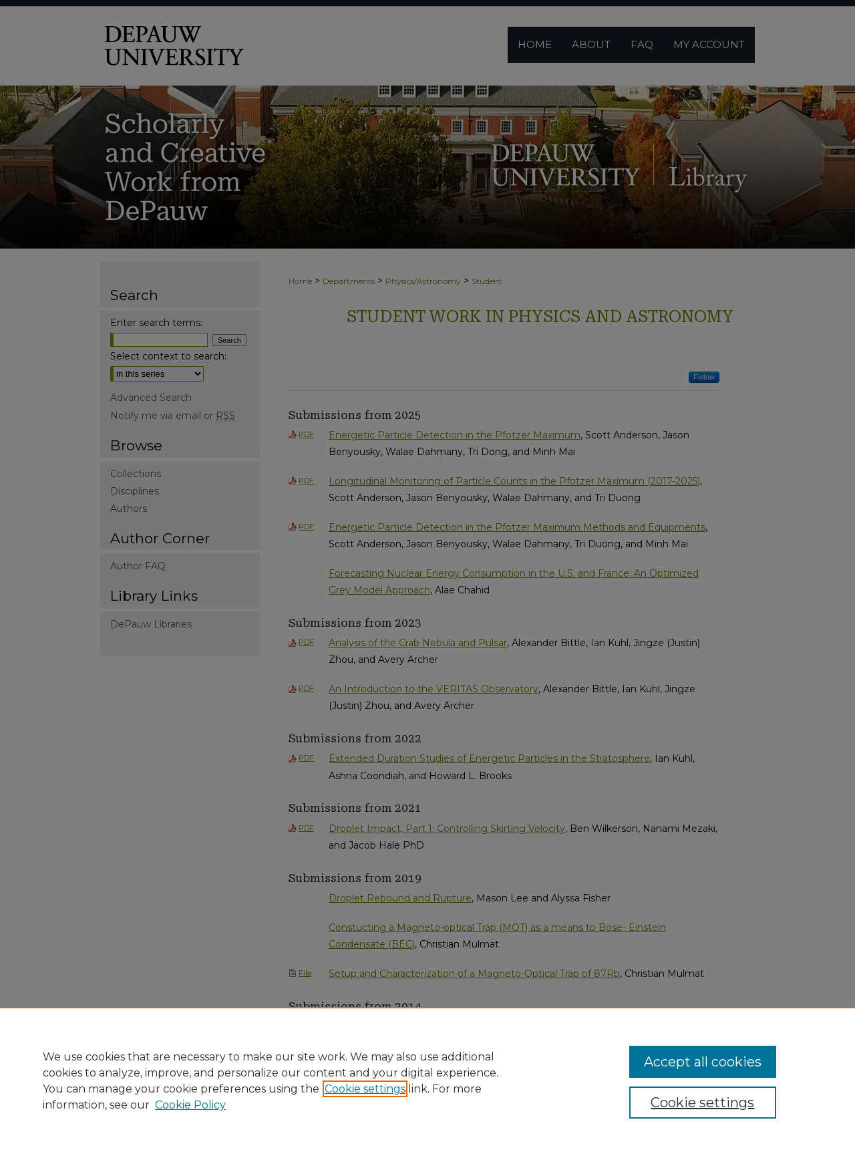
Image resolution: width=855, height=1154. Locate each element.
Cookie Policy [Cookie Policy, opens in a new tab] (190, 1105)
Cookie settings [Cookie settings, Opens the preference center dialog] (702, 1103)
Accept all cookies (702, 1062)
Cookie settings (365, 1089)
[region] (427, 1080)
